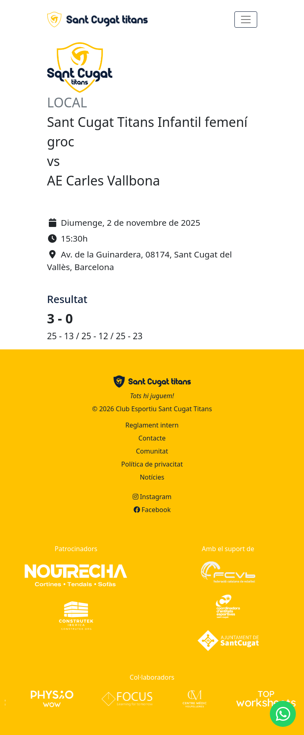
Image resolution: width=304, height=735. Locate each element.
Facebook (152, 509)
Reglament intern (152, 425)
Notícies (152, 477)
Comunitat (152, 451)
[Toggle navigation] (245, 19)
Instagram (152, 496)
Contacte (152, 438)
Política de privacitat (152, 464)
